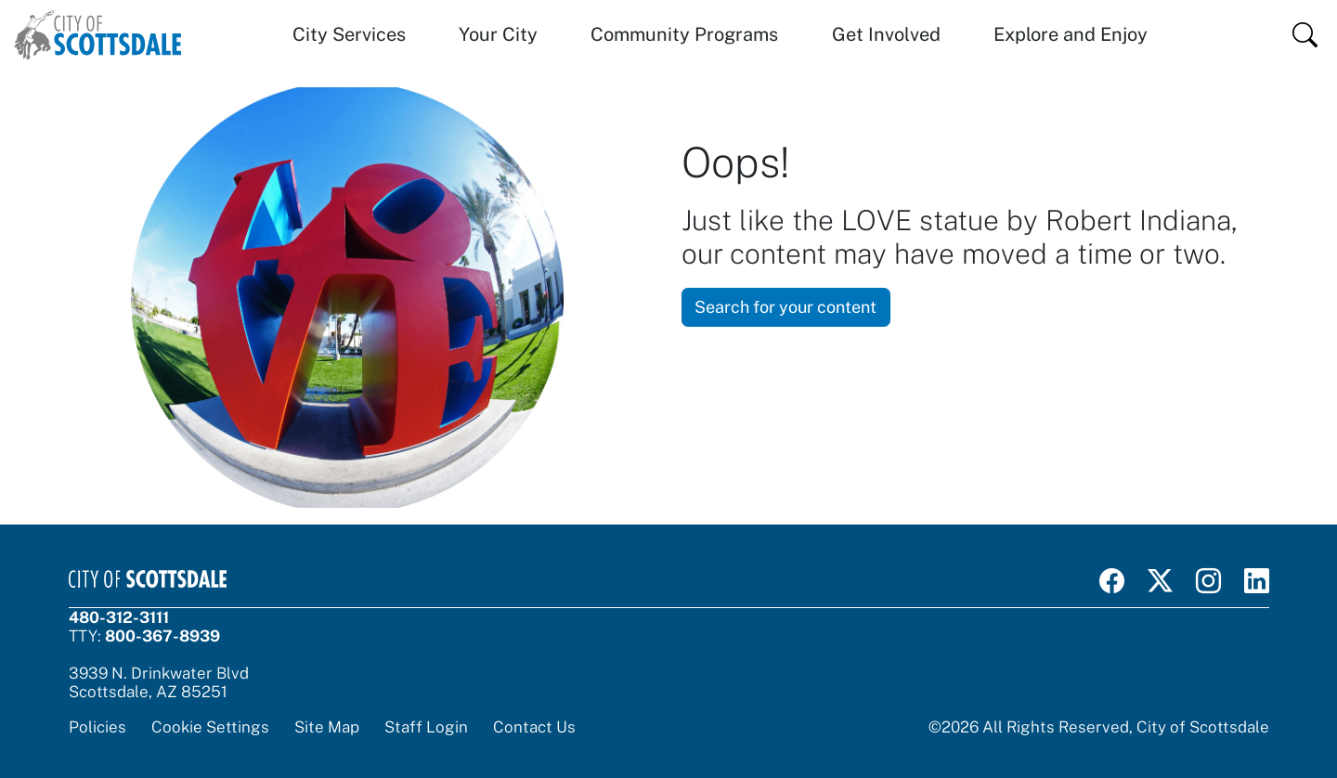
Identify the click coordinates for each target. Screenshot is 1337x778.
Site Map (326, 727)
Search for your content (785, 307)
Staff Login (426, 727)
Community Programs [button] (684, 34)
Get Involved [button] (886, 34)
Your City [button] (498, 34)
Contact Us (534, 727)
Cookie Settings (210, 727)
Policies (97, 727)
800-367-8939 (162, 636)
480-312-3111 (119, 617)
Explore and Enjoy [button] (1070, 34)
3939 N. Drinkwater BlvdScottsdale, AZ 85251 (159, 682)
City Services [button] (349, 34)
